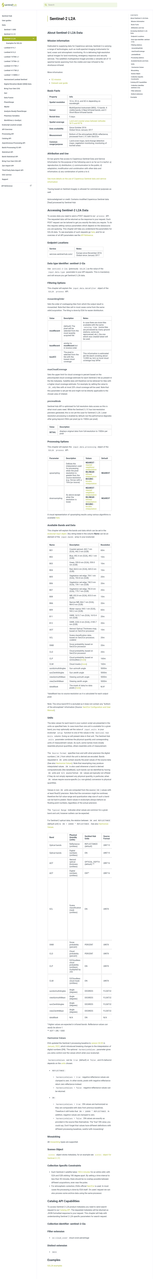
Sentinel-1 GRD (19, 30)
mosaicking (55, 1138)
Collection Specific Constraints (64, 1161)
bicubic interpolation (91, 481)
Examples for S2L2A (14, 43)
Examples (53, 1255)
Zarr (5, 93)
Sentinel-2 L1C (19, 34)
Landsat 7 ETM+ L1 (11, 57)
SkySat (19, 107)
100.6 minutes (84, 1167)
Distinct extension (57, 1241)
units (63, 1059)
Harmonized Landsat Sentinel (19, 79)
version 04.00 (97, 1039)
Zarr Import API (18, 166)
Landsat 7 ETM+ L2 (11, 61)
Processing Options (58, 440)
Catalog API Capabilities (63, 1196)
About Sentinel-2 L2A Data (65, 32)
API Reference (16, 186)
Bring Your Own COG (19, 89)
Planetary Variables (19, 116)
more (83, 658)
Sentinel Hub (7, 16)
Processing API (18, 134)
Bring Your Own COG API (18, 161)
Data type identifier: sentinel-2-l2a (66, 263)
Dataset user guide (59, 83)
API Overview (18, 129)
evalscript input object (56, 532)
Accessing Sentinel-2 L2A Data (67, 210)
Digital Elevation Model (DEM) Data (19, 84)
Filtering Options (56, 282)
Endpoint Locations (57, 242)
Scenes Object (55, 1145)
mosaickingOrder (55, 298)
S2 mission (56, 79)
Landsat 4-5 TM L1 (11, 66)
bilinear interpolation (91, 474)
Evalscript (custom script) (18, 125)
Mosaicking (53, 1132)
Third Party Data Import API (18, 170)
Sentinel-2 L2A (19, 39)
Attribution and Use (58, 153)
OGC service (18, 175)
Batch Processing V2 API (18, 148)
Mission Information (58, 40)
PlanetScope (19, 102)
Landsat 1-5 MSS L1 (12, 75)
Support (5, 179)
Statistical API (18, 152)
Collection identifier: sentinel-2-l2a (66, 1219)
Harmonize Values (64, 760)
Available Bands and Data (61, 523)
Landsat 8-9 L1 (19, 48)
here (93, 232)
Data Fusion (19, 98)
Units (50, 716)
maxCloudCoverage (57, 368)
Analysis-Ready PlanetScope (19, 111)
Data (18, 25)
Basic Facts (53, 90)
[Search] (80, 5)
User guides (18, 20)
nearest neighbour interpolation (91, 465)
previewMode (54, 400)
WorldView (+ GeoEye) (19, 120)
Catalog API (18, 138)
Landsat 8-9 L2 (19, 52)
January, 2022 (53, 1042)
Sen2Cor (90, 1181)
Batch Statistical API (18, 157)
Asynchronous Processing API (18, 143)
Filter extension (55, 1226)
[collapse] (33, 20)
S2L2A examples (54, 1261)
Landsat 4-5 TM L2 (11, 70)
